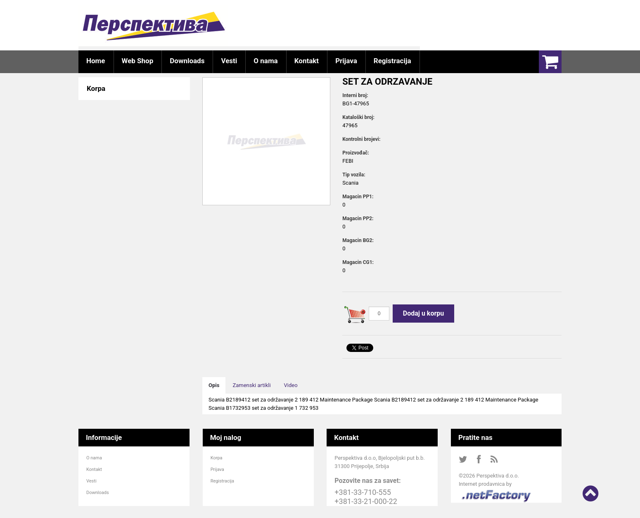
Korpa (217, 458)
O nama (94, 458)
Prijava (217, 469)
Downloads (97, 492)
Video (291, 385)
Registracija (222, 481)
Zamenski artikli (251, 385)
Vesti (91, 481)
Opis (214, 385)
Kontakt (94, 469)
